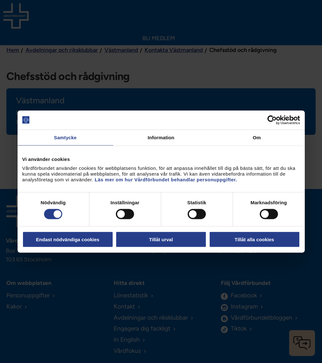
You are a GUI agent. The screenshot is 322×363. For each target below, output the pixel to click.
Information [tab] (161, 137)
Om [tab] (257, 137)
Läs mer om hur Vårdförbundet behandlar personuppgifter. (166, 179)
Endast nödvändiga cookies (67, 239)
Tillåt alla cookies (254, 239)
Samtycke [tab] (65, 137)
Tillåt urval (161, 239)
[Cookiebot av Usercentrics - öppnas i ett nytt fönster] (272, 120)
